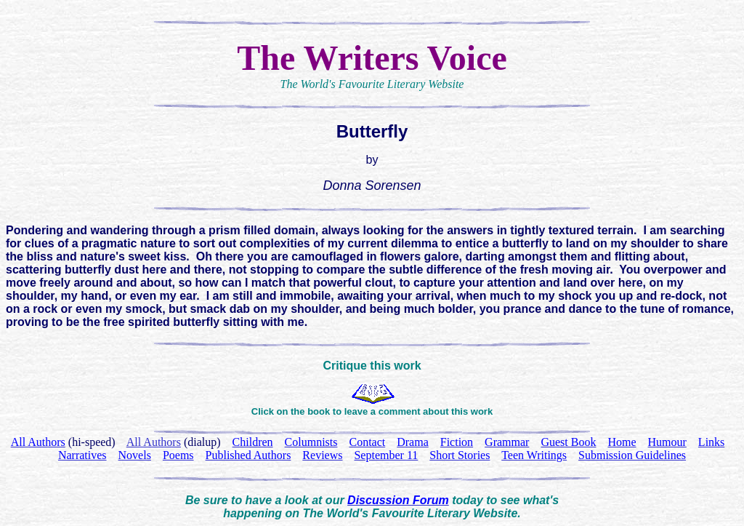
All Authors (153, 442)
